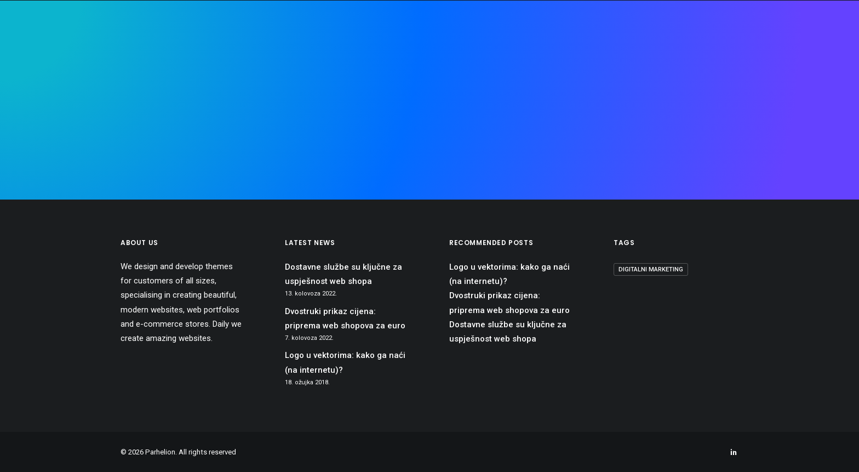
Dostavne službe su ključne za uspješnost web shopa (343, 274)
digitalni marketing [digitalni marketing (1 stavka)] (651, 269)
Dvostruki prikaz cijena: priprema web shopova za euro (345, 318)
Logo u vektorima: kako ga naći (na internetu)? (345, 362)
